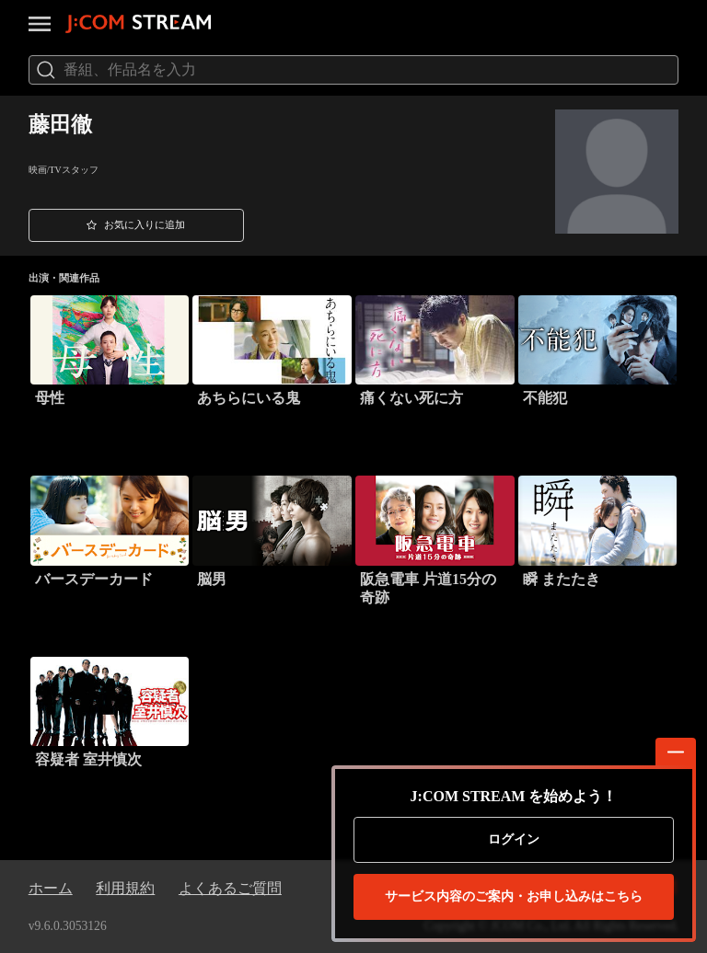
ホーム (51, 888)
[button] (136, 225)
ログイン (513, 839)
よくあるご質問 (230, 888)
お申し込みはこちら (514, 897)
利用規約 (125, 888)
